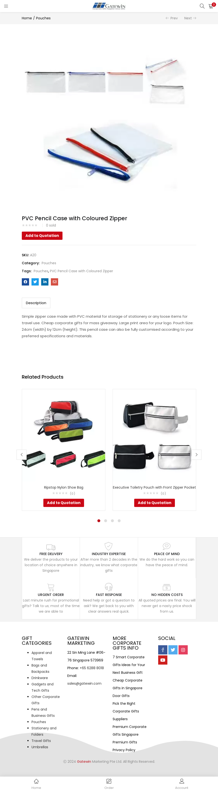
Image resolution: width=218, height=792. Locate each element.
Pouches (43, 18)
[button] (210, 6)
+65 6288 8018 (92, 668)
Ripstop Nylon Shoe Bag (63, 487)
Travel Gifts (41, 740)
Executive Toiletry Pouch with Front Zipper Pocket (154, 487)
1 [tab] (98, 520)
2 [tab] (105, 520)
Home (27, 18)
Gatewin (84, 761)
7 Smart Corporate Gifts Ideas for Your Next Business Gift (129, 665)
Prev (174, 18)
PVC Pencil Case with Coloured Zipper (81, 271)
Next (188, 18)
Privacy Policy (124, 750)
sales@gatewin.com (84, 683)
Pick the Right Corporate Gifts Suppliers (126, 711)
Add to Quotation (42, 235)
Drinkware (39, 677)
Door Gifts (121, 695)
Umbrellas (39, 747)
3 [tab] (112, 520)
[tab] (36, 303)
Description (36, 302)
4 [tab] (119, 520)
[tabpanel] (63, 449)
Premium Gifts (125, 742)
